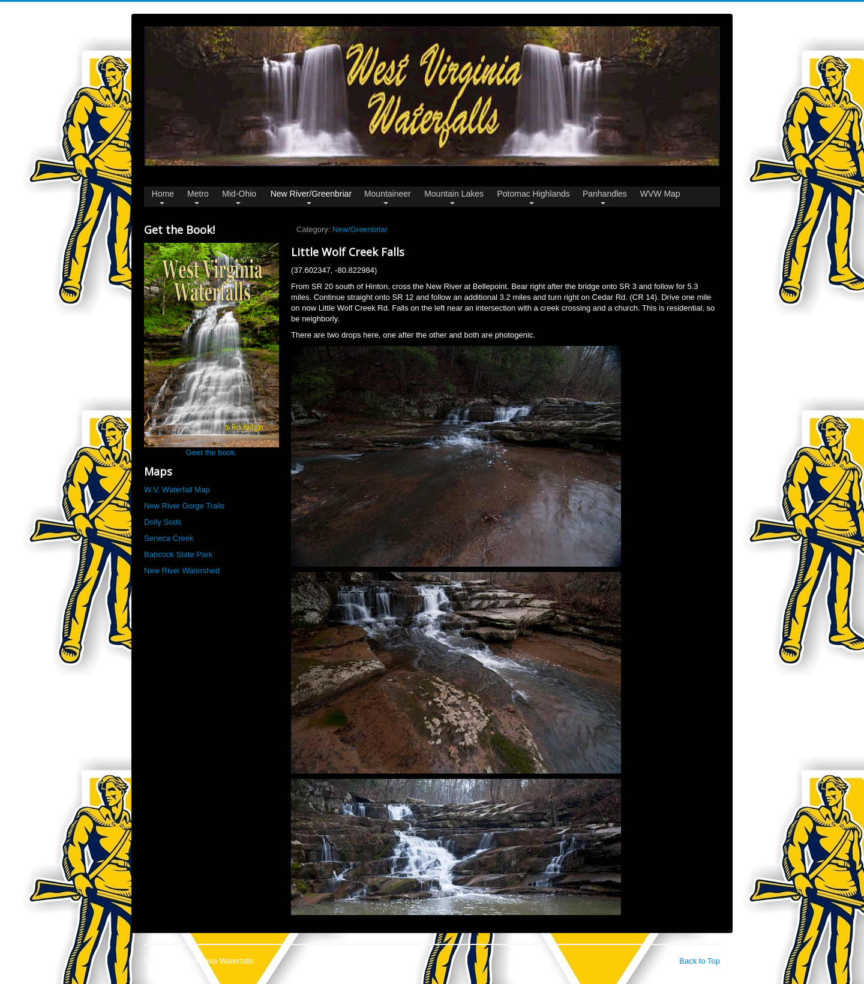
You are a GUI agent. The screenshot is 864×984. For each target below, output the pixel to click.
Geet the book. (211, 350)
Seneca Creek (168, 538)
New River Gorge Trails (184, 505)
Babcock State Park (178, 554)
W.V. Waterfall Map (177, 489)
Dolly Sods (162, 521)
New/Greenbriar (360, 229)
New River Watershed (182, 570)
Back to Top (699, 960)
